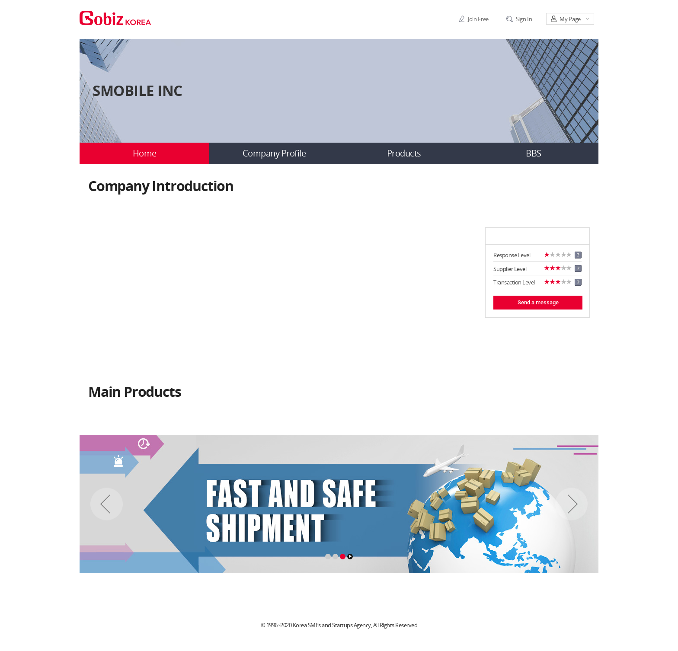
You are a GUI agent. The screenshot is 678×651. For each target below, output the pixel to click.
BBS (533, 153)
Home (145, 153)
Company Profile (274, 153)
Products (404, 153)
